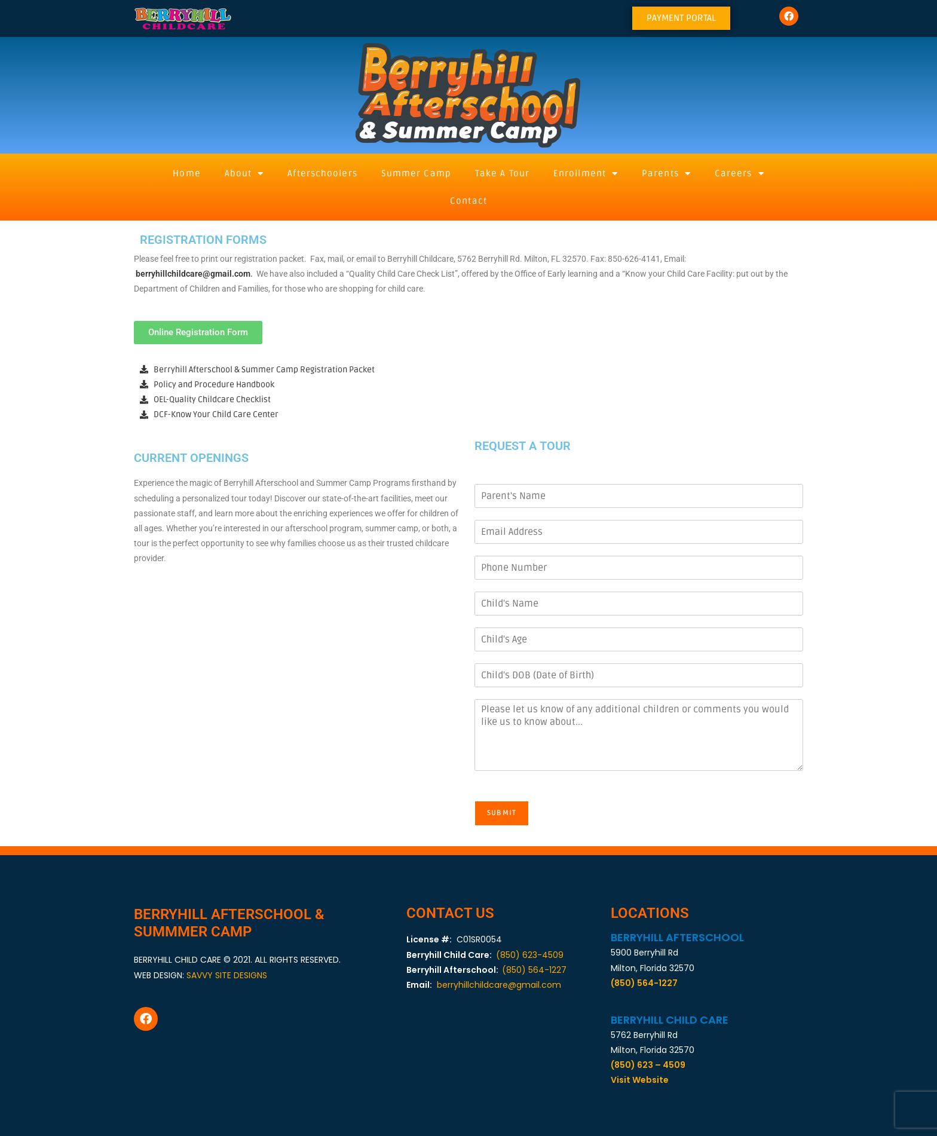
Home (186, 173)
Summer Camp (416, 173)
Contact (468, 200)
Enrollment (585, 173)
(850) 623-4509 (530, 955)
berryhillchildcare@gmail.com (193, 273)
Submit (507, 813)
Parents (666, 173)
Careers (739, 173)
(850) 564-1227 (534, 970)
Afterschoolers (322, 173)
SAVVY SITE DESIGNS (226, 975)
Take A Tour (502, 173)
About (244, 173)
